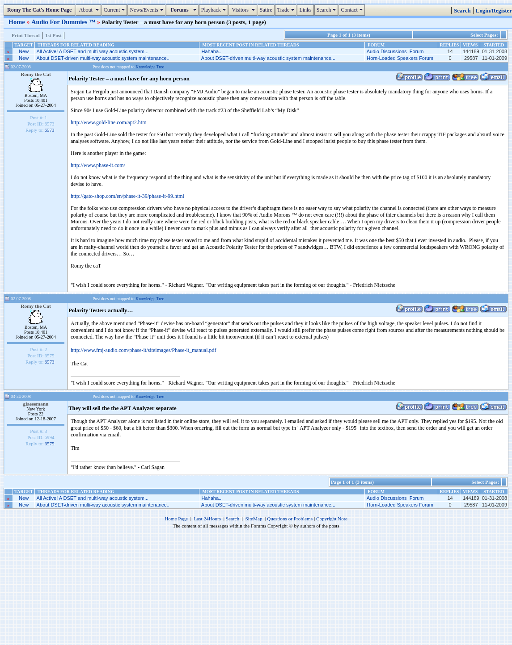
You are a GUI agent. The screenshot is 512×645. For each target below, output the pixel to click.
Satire (266, 10)
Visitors (244, 10)
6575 (50, 443)
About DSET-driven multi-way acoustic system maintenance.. (103, 58)
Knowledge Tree (149, 66)
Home (17, 21)
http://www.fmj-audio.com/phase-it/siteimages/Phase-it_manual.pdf (143, 350)
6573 (50, 130)
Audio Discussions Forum (395, 51)
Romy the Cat (36, 74)
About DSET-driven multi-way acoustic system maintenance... (268, 58)
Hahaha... (212, 51)
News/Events (147, 10)
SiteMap (253, 518)
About (89, 10)
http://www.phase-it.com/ (98, 165)
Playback (214, 10)
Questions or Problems (290, 518)
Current (115, 10)
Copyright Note (331, 518)
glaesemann (36, 403)
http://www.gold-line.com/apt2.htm (109, 122)
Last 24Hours (207, 518)
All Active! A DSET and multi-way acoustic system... (92, 51)
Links (305, 10)
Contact (352, 10)
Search (328, 10)
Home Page (176, 518)
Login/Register (494, 11)
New (24, 51)
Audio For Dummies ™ (64, 21)
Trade (287, 10)
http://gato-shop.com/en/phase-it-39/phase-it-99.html (127, 196)
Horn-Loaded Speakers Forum (400, 58)
